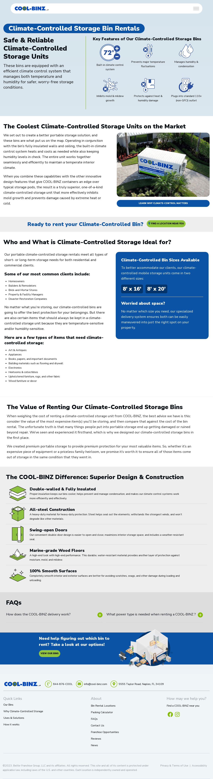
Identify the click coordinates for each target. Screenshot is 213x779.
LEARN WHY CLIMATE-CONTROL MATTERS (163, 203)
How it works (11, 724)
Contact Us (97, 725)
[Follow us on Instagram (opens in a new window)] (177, 714)
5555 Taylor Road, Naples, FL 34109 (141, 684)
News (94, 745)
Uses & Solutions (13, 718)
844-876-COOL (63, 684)
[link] (32, 8)
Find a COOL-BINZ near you (183, 706)
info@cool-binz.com (95, 684)
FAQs (94, 719)
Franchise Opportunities (105, 732)
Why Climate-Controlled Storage (23, 711)
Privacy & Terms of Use (174, 765)
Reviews (96, 739)
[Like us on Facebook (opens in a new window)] (170, 714)
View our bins (50, 653)
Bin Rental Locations (103, 706)
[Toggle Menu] (196, 8)
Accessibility (199, 765)
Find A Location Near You (166, 223)
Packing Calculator (102, 712)
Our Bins (8, 705)
